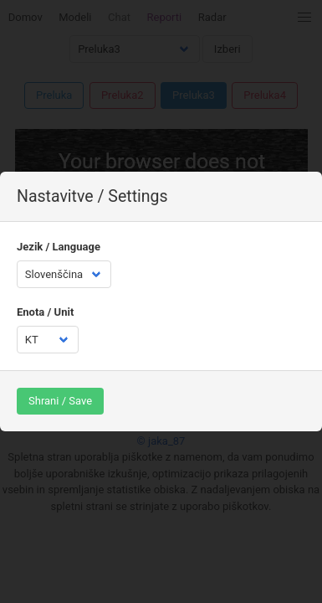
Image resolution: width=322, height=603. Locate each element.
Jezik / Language (58, 246)
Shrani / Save (60, 400)
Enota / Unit (45, 312)
